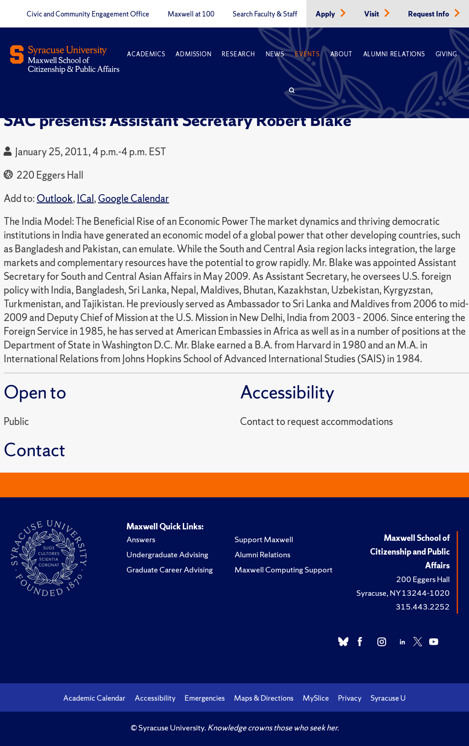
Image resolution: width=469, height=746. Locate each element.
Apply (326, 14)
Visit (372, 14)
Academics (146, 54)
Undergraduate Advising (167, 554)
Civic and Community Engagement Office (88, 14)
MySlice (316, 698)
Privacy (349, 698)
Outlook (55, 198)
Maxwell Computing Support (283, 569)
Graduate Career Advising (169, 569)
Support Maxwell (263, 539)
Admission (193, 54)
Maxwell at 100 (191, 14)
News (275, 54)
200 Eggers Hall (423, 579)
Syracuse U (388, 698)
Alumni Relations (394, 54)
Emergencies (205, 698)
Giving (446, 54)
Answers (140, 539)
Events (307, 54)
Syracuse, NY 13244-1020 (403, 593)
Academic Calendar (94, 698)
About (341, 54)
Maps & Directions (264, 698)
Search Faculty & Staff (265, 14)
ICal (85, 198)
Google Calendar (133, 198)
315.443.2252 (423, 606)
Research (238, 54)
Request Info (429, 14)
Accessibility (155, 698)
